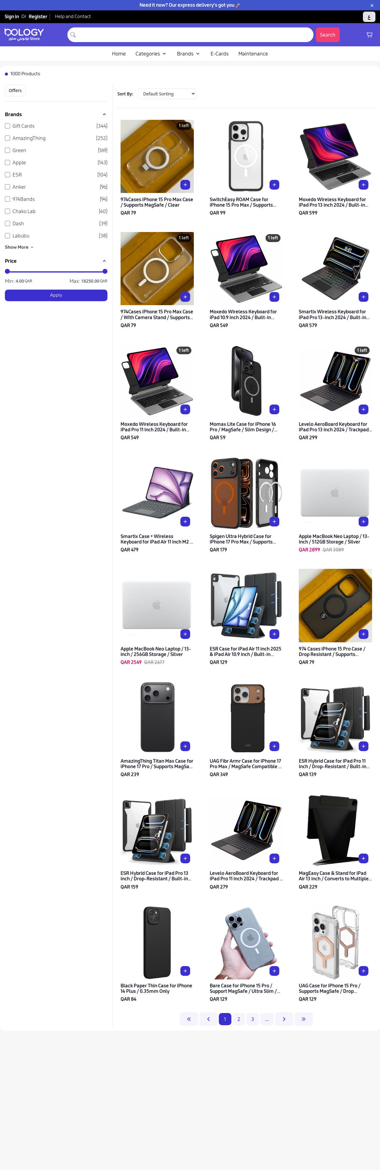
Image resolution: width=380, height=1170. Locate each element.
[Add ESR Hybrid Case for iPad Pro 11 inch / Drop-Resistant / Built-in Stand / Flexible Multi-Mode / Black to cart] (363, 746)
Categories (151, 54)
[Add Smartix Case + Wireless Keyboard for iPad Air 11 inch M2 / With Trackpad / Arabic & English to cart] (185, 521)
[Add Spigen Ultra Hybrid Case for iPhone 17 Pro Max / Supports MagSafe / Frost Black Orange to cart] (274, 521)
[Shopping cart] (369, 35)
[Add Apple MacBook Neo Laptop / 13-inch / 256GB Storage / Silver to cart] (185, 634)
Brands (189, 54)
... (267, 1019)
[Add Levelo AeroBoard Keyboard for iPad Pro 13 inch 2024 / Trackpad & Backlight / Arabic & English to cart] (363, 409)
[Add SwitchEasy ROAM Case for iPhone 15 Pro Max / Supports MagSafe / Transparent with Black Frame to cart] (274, 185)
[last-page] (304, 1019)
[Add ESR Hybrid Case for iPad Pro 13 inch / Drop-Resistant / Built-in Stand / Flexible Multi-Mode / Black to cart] (185, 858)
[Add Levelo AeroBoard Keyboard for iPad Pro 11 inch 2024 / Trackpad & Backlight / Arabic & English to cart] (274, 858)
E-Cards (220, 54)
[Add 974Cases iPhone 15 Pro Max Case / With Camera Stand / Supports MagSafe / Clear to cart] (185, 297)
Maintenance (253, 54)
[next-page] (284, 1019)
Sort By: (125, 94)
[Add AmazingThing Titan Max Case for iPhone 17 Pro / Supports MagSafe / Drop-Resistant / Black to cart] (185, 746)
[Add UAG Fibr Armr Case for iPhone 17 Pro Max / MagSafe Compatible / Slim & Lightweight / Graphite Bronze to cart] (274, 746)
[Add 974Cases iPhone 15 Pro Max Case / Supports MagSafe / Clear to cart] (185, 185)
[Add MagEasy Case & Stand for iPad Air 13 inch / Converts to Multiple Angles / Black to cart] (363, 858)
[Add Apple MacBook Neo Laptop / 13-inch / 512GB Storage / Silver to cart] (363, 521)
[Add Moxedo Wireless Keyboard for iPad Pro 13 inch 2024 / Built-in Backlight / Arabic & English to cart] (363, 185)
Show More (19, 247)
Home (119, 54)
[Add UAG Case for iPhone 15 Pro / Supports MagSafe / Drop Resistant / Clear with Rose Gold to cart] (363, 971)
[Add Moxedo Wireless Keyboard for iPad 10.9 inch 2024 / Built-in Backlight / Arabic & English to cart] (274, 297)
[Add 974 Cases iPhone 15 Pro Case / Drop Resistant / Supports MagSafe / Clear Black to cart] (363, 634)
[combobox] (195, 34)
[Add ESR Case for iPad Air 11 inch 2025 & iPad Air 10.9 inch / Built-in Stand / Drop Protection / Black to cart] (274, 634)
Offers (15, 90)
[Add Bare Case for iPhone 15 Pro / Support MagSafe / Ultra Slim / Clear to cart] (274, 971)
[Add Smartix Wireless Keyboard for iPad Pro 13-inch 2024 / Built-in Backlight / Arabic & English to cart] (363, 297)
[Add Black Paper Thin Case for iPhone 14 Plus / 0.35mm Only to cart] (185, 971)
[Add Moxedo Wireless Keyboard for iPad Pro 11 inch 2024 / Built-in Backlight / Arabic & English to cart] (185, 409)
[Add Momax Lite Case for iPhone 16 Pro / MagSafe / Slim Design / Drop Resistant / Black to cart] (274, 409)
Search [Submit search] (327, 34)
